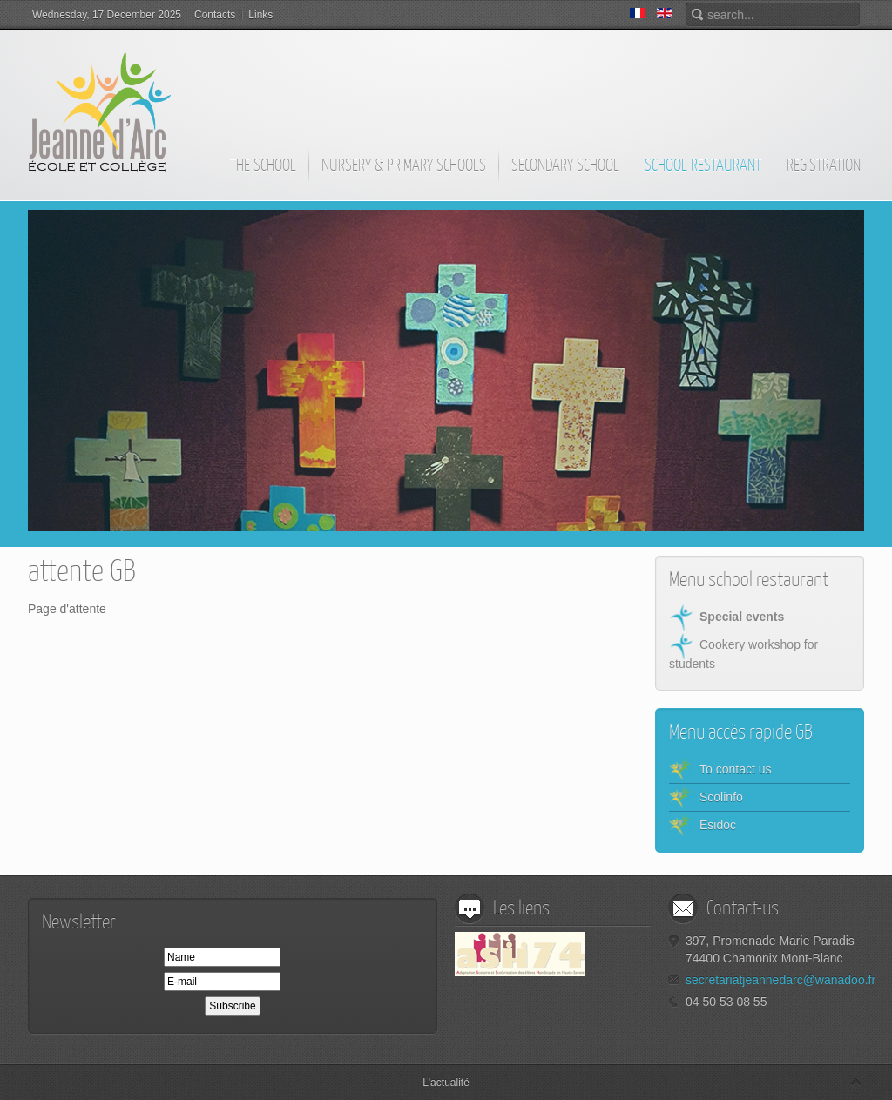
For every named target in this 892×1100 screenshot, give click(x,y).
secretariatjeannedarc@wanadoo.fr (780, 980)
